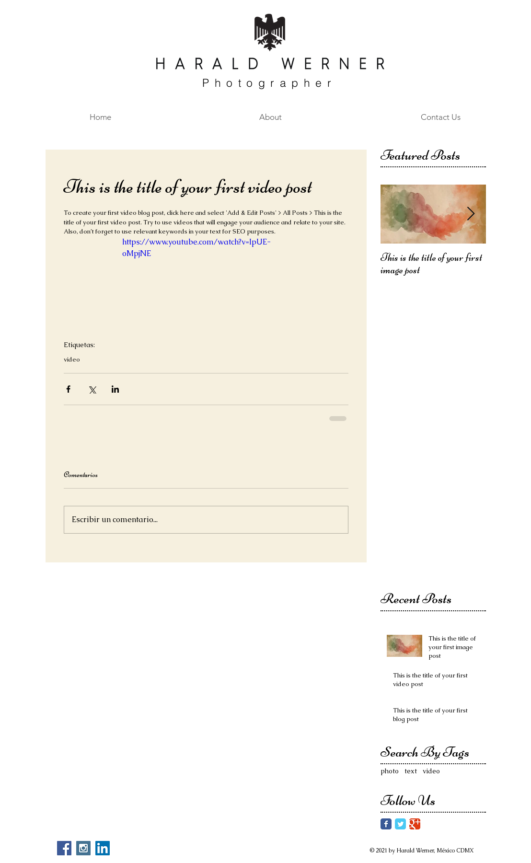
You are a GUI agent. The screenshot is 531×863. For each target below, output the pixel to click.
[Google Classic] (414, 823)
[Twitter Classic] (400, 823)
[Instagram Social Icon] (83, 848)
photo (390, 771)
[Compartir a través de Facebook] (68, 389)
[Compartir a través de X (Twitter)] (91, 389)
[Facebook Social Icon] (64, 848)
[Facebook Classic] (386, 823)
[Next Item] (470, 214)
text (410, 771)
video (72, 359)
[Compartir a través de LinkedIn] (115, 389)
